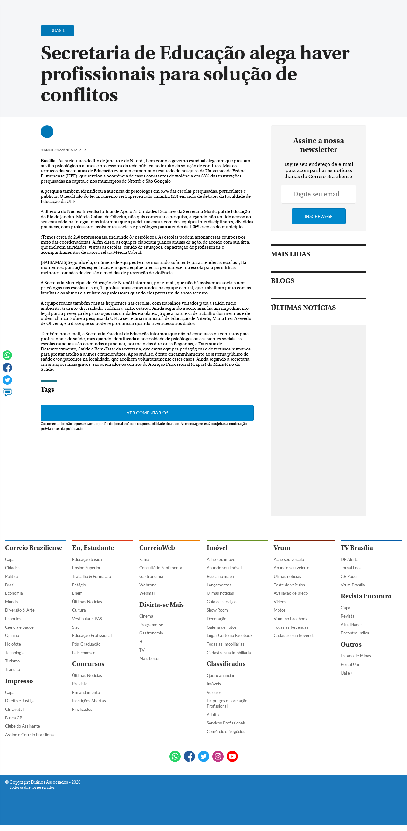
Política (11, 576)
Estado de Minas (356, 655)
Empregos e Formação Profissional (227, 703)
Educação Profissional (92, 635)
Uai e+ (347, 672)
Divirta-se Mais (161, 604)
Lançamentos (219, 584)
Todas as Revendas (291, 627)
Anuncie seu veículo (291, 567)
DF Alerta (350, 559)
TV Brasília (357, 547)
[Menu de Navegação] (17, 8)
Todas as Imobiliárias (226, 644)
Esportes (13, 618)
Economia (14, 593)
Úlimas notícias (220, 593)
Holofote (13, 644)
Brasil (10, 584)
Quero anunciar (221, 675)
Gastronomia (151, 576)
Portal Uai (350, 664)
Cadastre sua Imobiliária (229, 652)
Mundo (11, 601)
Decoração (216, 618)
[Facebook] (361, 10)
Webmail (147, 593)
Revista (348, 616)
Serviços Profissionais (226, 722)
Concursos (88, 664)
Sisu (75, 627)
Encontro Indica (355, 632)
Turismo (12, 660)
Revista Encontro (366, 596)
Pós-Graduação (86, 644)
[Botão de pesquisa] (36, 8)
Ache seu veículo (289, 559)
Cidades (12, 567)
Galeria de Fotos (222, 627)
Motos (280, 610)
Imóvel (217, 547)
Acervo (158, 8)
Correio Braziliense (33, 547)
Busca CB (13, 717)
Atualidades (351, 624)
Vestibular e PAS (87, 618)
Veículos (214, 692)
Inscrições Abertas (89, 700)
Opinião (12, 635)
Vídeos (280, 601)
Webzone (147, 584)
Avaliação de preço (291, 593)
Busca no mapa (220, 576)
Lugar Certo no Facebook (229, 635)
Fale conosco (83, 652)
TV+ (143, 650)
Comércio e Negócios (226, 731)
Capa (10, 559)
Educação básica (87, 559)
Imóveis (214, 683)
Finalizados (82, 709)
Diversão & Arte (20, 610)
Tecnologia (14, 652)
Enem (77, 593)
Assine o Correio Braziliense (30, 734)
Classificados (226, 664)
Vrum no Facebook (290, 618)
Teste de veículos (289, 584)
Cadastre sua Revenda (294, 635)
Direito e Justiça (20, 700)
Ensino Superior (86, 567)
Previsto (79, 683)
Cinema (146, 616)
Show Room (217, 610)
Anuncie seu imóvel (224, 567)
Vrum (282, 547)
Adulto (213, 714)
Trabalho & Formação (91, 576)
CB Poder (349, 576)
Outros (351, 644)
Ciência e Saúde (19, 627)
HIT (142, 641)
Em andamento (86, 692)
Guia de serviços (222, 601)
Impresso (19, 681)
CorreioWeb (157, 547)
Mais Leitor (149, 658)
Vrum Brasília (353, 584)
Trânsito (12, 669)
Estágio (79, 584)
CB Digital (14, 709)
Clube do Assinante (22, 726)
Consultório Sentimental (161, 567)
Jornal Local (351, 567)
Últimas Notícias (87, 601)
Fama (144, 559)
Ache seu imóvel (221, 559)
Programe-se (151, 624)
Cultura (79, 610)
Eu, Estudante (93, 547)
